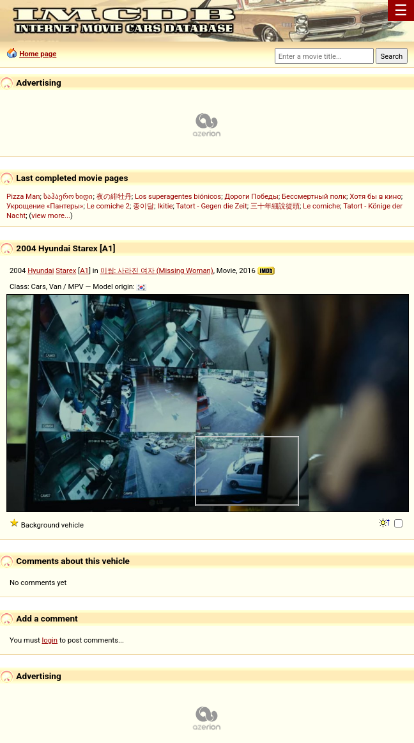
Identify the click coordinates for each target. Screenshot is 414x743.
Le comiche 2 (108, 205)
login (50, 640)
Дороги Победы (251, 196)
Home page (37, 53)
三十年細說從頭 (275, 205)
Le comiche (321, 205)
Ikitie (164, 205)
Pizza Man (23, 196)
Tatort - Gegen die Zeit (211, 205)
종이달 (143, 205)
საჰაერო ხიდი (68, 196)
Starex (66, 270)
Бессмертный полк (314, 196)
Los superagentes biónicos (178, 196)
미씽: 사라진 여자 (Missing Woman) (156, 270)
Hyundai (40, 270)
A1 (84, 270)
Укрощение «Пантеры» (44, 205)
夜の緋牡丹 (114, 196)
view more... (50, 215)
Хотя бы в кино (375, 196)
